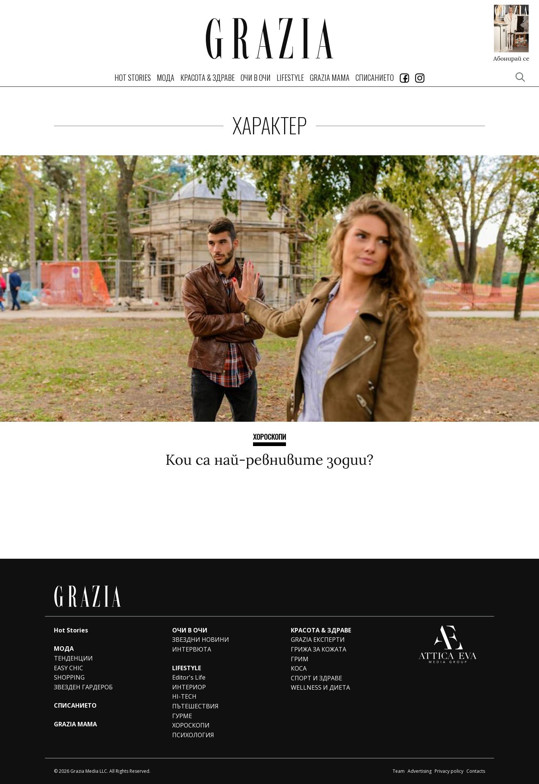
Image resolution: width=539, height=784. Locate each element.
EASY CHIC (68, 668)
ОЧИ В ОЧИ (256, 77)
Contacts (475, 771)
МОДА (165, 77)
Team (399, 771)
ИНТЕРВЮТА (191, 649)
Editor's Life (188, 677)
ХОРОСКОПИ (269, 436)
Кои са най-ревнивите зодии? (269, 460)
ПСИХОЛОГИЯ (193, 735)
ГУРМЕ (182, 716)
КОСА (299, 668)
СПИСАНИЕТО (375, 77)
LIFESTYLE (290, 77)
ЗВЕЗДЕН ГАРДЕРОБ (83, 687)
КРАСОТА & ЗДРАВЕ (207, 77)
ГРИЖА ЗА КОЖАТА (318, 649)
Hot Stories (133, 77)
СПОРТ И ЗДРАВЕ (316, 678)
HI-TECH (184, 696)
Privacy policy (449, 771)
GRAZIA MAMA (330, 77)
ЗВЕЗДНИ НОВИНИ (200, 639)
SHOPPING (69, 677)
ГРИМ (299, 659)
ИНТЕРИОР (189, 687)
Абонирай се (511, 58)
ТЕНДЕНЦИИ (73, 658)
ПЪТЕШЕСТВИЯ (195, 706)
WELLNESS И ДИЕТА (320, 687)
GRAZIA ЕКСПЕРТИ (318, 639)
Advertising (420, 771)
